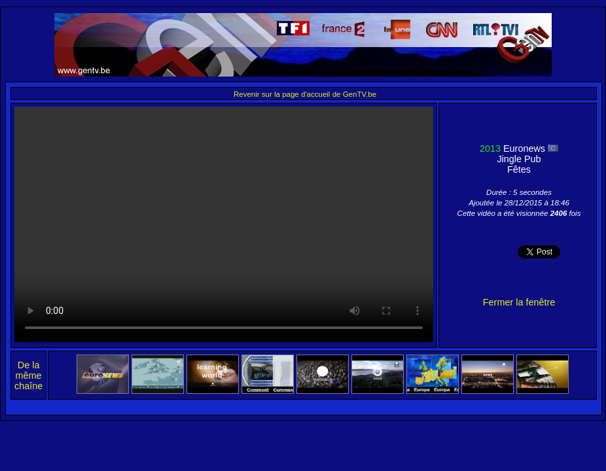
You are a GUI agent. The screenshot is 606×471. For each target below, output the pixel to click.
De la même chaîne (28, 375)
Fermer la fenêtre (519, 302)
